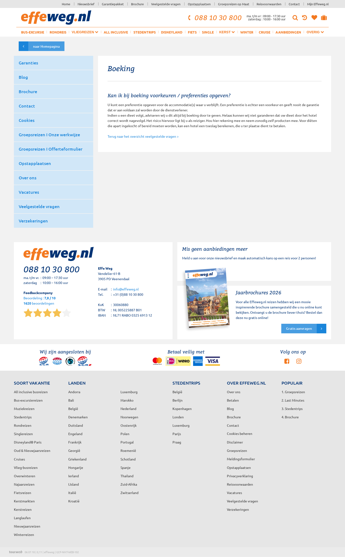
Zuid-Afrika (129, 484)
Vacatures (234, 492)
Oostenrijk (129, 425)
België (73, 408)
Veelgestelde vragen (165, 4)
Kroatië (74, 501)
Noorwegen (129, 417)
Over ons (233, 392)
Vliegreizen (85, 32)
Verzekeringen (238, 509)
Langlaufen (22, 518)
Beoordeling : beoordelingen (39, 301)
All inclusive (116, 32)
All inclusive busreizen (31, 392)
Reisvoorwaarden (269, 4)
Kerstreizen (23, 509)
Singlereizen (23, 434)
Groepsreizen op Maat (233, 4)
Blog (230, 408)
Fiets (192, 32)
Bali (71, 400)
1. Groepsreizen (293, 392)
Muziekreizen (24, 408)
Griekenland (77, 459)
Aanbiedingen (288, 32)
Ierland (73, 476)
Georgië (74, 450)
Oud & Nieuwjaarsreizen (32, 450)
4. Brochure (290, 417)
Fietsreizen (22, 492)
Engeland (75, 434)
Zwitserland (129, 492)
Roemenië (128, 450)
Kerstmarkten (24, 501)
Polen (125, 434)
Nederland (128, 408)
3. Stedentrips (292, 408)
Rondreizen (22, 425)
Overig (315, 32)
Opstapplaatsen (199, 4)
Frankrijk (74, 442)
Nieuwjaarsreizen (27, 526)
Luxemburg (181, 425)
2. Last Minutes (293, 400)
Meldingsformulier (241, 459)
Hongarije (75, 467)
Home (66, 4)
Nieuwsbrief (86, 4)
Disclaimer (235, 442)
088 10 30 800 (214, 17)
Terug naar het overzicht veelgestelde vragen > (143, 136)
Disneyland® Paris (27, 442)
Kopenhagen (182, 408)
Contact (294, 4)
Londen (178, 417)
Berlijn (177, 400)
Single (208, 32)
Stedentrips (144, 32)
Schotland (128, 459)
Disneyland (171, 32)
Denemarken (78, 417)
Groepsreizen (237, 450)
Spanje (126, 467)
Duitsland (75, 425)
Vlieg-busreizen (26, 467)
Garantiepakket (113, 4)
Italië (72, 492)
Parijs (176, 434)
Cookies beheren (239, 433)
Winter (246, 32)
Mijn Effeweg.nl (318, 4)
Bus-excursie (32, 32)
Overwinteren (24, 476)
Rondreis (58, 32)
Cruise (264, 32)
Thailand (127, 476)
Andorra (74, 392)
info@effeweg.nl (126, 289)
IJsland (73, 484)
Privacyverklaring (240, 476)
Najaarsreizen (24, 484)
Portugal (127, 442)
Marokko (127, 400)
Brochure (137, 4)
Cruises (19, 459)
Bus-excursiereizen (28, 400)
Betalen (233, 400)
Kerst (227, 32)
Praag (176, 442)
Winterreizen (24, 534)
